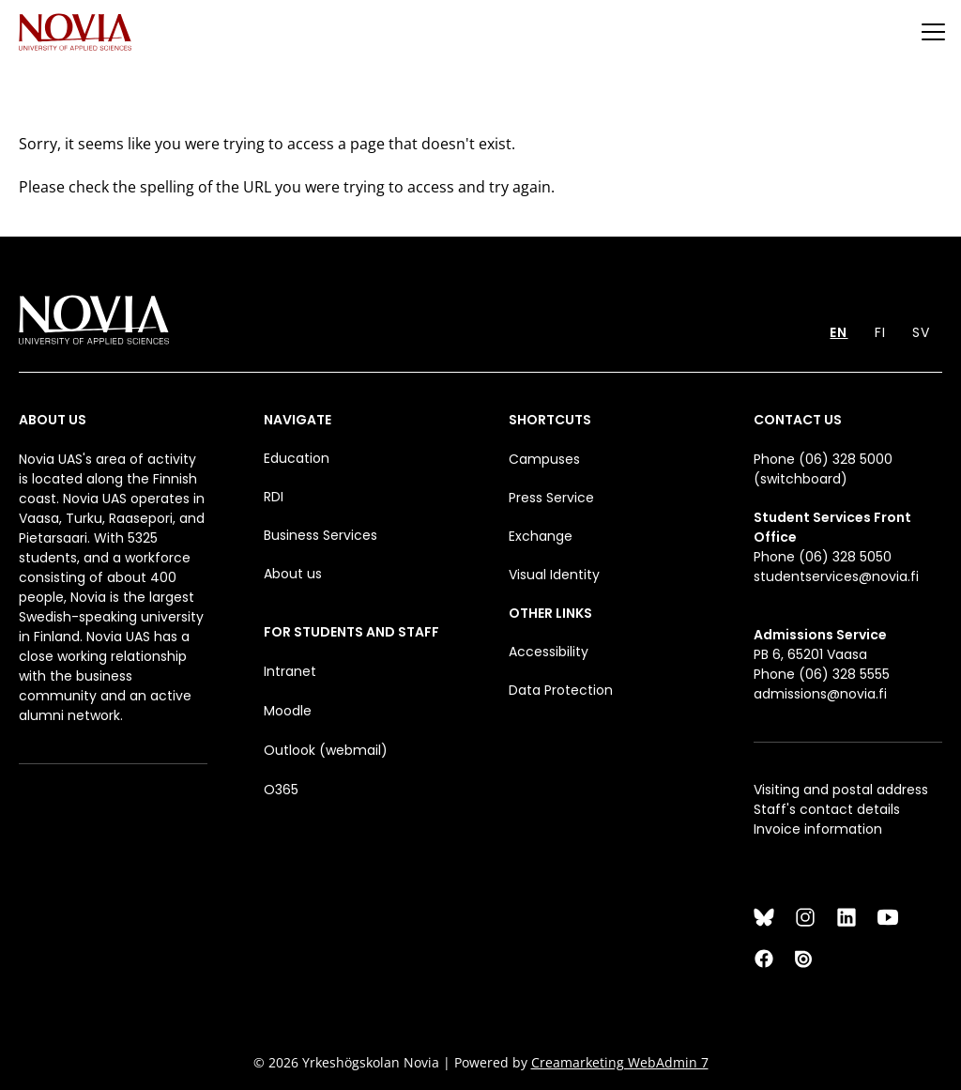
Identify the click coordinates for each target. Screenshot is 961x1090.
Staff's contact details (827, 809)
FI (880, 332)
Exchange (540, 536)
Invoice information (818, 829)
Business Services (320, 535)
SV (921, 332)
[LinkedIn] (846, 917)
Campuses (544, 459)
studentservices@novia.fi (836, 576)
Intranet (290, 671)
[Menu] (933, 31)
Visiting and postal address (841, 789)
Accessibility (548, 651)
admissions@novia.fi (820, 693)
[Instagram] (805, 917)
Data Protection (561, 690)
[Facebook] (764, 958)
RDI (273, 496)
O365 (281, 789)
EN (838, 332)
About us (293, 573)
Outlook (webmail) (326, 750)
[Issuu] (805, 958)
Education (296, 458)
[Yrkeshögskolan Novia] (75, 31)
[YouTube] (887, 917)
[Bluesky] (764, 917)
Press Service (551, 497)
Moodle (288, 710)
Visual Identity (554, 574)
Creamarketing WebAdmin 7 (620, 1062)
